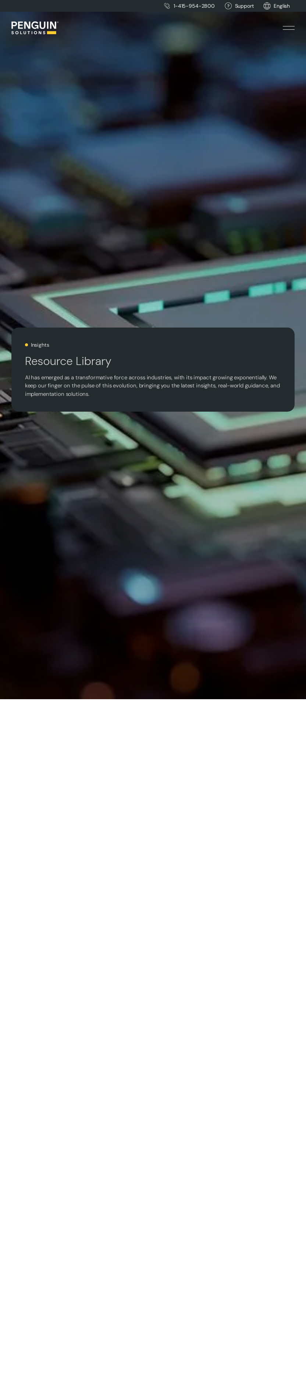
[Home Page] (34, 28)
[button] (282, 6)
